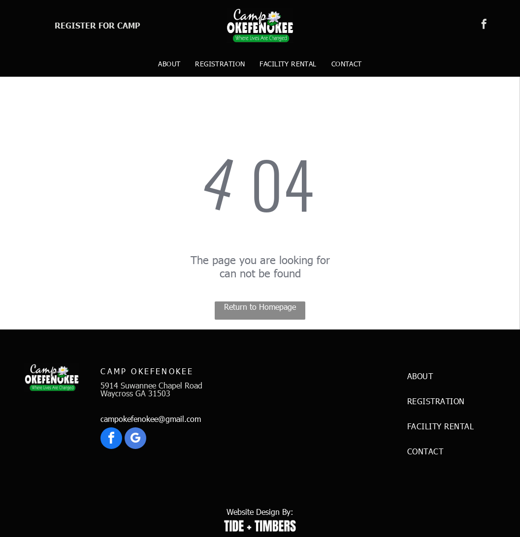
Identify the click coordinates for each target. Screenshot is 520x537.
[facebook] (484, 25)
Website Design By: (260, 512)
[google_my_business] (135, 439)
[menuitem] (169, 64)
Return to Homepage (260, 306)
